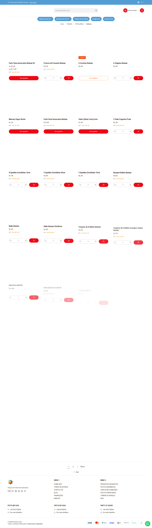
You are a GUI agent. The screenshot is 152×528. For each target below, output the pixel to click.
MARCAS (57, 498)
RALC (102, 498)
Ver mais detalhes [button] (15, 512)
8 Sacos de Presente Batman (55, 63)
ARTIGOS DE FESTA (63, 19)
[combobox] (76, 10)
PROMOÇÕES (58, 495)
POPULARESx (79, 24)
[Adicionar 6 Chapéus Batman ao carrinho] (138, 78)
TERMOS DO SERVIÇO (107, 495)
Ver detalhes (93, 78)
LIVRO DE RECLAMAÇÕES (108, 490)
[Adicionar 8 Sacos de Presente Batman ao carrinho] (68, 78)
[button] (76, 472)
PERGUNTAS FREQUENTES (109, 484)
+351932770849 (14, 509)
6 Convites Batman (86, 63)
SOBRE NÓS (96, 19)
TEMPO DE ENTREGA (81, 19)
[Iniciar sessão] (131, 10)
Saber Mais (33, 2)
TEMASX (69, 24)
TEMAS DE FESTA (45, 19)
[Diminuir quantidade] (45, 78)
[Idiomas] (140, 2)
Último (82, 467)
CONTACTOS (108, 19)
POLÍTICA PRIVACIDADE (108, 493)
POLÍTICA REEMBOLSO (108, 487)
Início (62, 24)
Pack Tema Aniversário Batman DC (22, 63)
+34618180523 (60, 509)
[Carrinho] (141, 10)
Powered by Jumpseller (35, 524)
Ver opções (24, 78)
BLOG (56, 493)
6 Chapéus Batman (120, 63)
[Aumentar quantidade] (61, 78)
